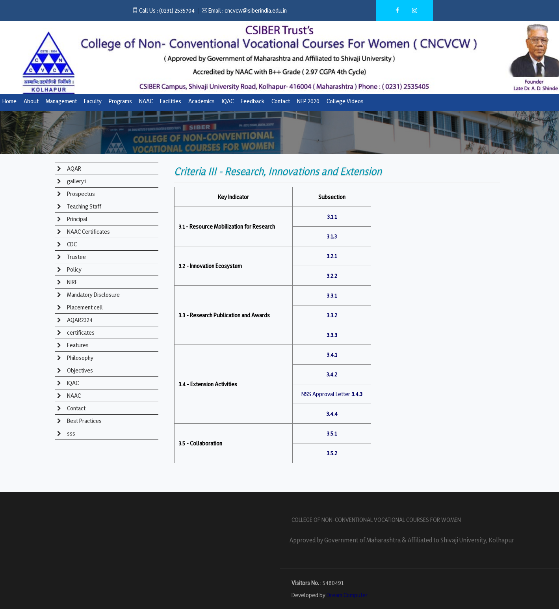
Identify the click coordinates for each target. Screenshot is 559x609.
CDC (71, 244)
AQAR (73, 168)
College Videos (345, 101)
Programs (120, 101)
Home (9, 101)
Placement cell (84, 307)
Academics (201, 101)
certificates (80, 332)
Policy (74, 269)
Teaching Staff (83, 206)
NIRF (72, 282)
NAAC (146, 101)
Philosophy (79, 357)
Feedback (252, 101)
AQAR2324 (79, 320)
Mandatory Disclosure (93, 294)
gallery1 (76, 181)
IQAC (228, 101)
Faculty (93, 101)
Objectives (79, 370)
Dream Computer (347, 595)
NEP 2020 (308, 101)
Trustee (76, 257)
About (31, 101)
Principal (76, 219)
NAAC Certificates (88, 231)
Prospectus (80, 193)
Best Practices (84, 421)
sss (70, 433)
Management (61, 101)
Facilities (170, 101)
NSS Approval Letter (325, 394)
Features (77, 345)
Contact (280, 101)
